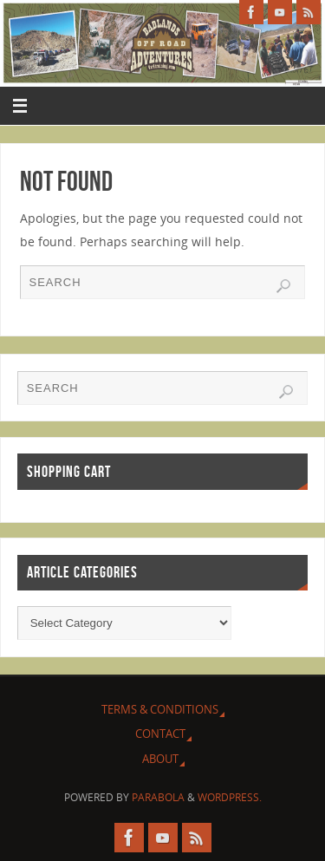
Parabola (158, 797)
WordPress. (230, 797)
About (160, 758)
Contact (160, 733)
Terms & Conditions (159, 709)
